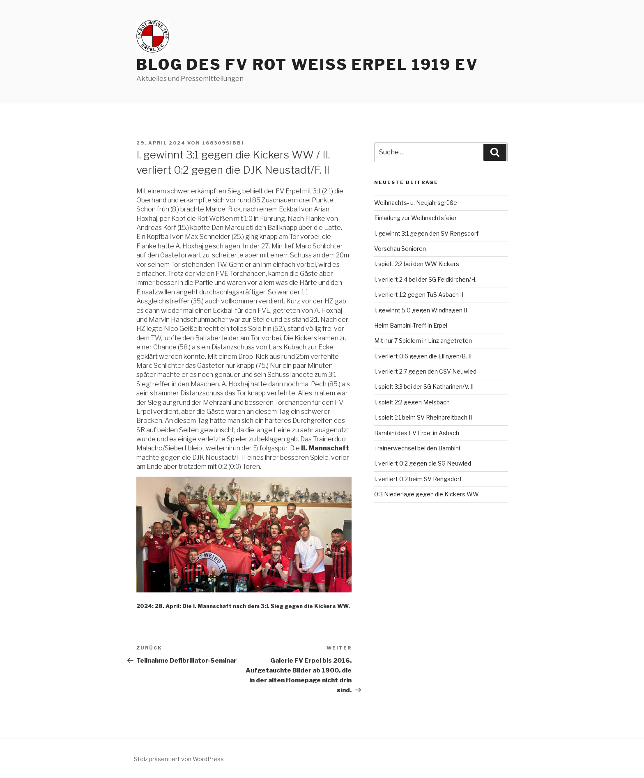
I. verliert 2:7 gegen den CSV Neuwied (425, 371)
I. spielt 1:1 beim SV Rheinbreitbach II (423, 417)
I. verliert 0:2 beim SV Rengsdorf (418, 478)
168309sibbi (223, 143)
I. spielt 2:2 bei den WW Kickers (416, 263)
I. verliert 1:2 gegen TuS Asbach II (418, 294)
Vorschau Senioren (400, 248)
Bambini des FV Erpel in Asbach (416, 432)
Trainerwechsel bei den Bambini (417, 448)
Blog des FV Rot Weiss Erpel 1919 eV (307, 64)
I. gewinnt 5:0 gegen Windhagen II (420, 310)
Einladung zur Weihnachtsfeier (415, 217)
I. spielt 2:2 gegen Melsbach (412, 402)
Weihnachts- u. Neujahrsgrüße (415, 202)
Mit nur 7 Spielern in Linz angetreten (423, 340)
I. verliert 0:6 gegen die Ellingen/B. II (423, 356)
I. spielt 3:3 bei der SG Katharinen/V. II (424, 386)
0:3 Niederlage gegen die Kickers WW (426, 494)
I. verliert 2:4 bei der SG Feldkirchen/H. (425, 279)
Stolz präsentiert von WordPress (179, 758)
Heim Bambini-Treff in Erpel (410, 325)
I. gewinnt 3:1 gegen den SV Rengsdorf (426, 233)
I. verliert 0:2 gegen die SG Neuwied (422, 463)
